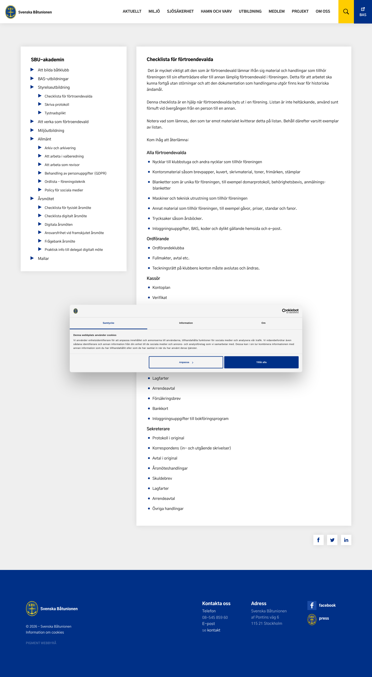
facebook (327, 605)
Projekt (300, 11)
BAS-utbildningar (53, 78)
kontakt (213, 630)
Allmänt (44, 139)
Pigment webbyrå (41, 643)
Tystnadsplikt (55, 113)
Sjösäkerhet (180, 11)
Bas (363, 15)
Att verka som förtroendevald (63, 121)
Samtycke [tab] (108, 323)
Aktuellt (132, 11)
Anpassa (186, 362)
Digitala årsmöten (59, 224)
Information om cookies (45, 632)
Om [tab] (263, 323)
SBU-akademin (47, 60)
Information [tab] (186, 323)
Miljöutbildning (51, 130)
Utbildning (250, 11)
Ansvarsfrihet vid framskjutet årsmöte (74, 232)
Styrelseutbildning (54, 87)
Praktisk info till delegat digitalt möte (74, 249)
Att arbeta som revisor (62, 164)
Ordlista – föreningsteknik (65, 181)
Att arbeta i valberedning (64, 156)
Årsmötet (46, 198)
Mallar (43, 258)
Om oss (323, 11)
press (324, 618)
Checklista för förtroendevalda (68, 96)
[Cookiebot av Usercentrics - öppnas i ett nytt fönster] (276, 311)
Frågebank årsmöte (60, 241)
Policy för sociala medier (64, 190)
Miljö (154, 11)
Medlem (277, 11)
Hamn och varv (216, 11)
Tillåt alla (261, 362)
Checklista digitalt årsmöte (66, 216)
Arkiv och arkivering (60, 148)
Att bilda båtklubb (53, 70)
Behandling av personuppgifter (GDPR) (76, 173)
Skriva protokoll (57, 104)
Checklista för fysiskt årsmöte (68, 207)
